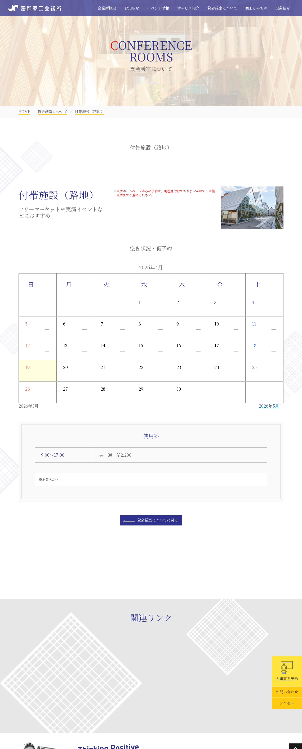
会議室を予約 (287, 671)
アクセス (286, 703)
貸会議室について (222, 8)
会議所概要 (107, 8)
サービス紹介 (188, 8)
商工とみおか (256, 8)
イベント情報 (158, 8)
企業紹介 (282, 8)
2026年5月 (269, 406)
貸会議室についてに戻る (157, 520)
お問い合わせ (287, 692)
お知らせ (131, 8)
